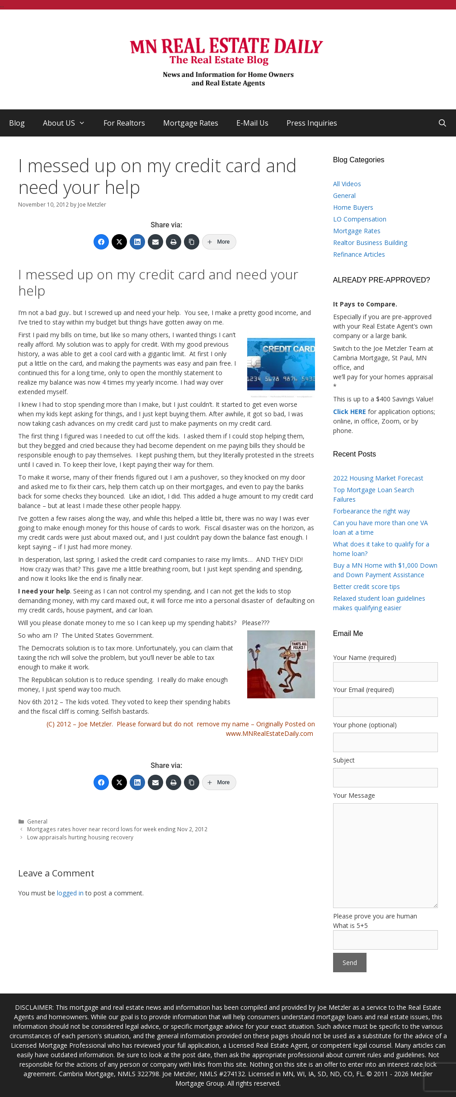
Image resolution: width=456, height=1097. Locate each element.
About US (68, 123)
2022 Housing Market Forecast (378, 478)
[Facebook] (101, 242)
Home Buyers (353, 207)
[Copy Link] (191, 242)
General (37, 821)
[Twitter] (119, 242)
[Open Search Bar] (442, 123)
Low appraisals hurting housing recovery (80, 837)
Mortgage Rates (190, 123)
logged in (70, 893)
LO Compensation (359, 219)
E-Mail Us (252, 123)
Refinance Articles (359, 254)
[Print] (173, 242)
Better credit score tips (366, 586)
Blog (17, 123)
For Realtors (124, 123)
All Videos (347, 183)
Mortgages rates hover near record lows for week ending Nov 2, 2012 (117, 829)
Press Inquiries (312, 123)
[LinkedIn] (137, 242)
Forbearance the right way (371, 511)
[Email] (155, 242)
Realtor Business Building (370, 242)
